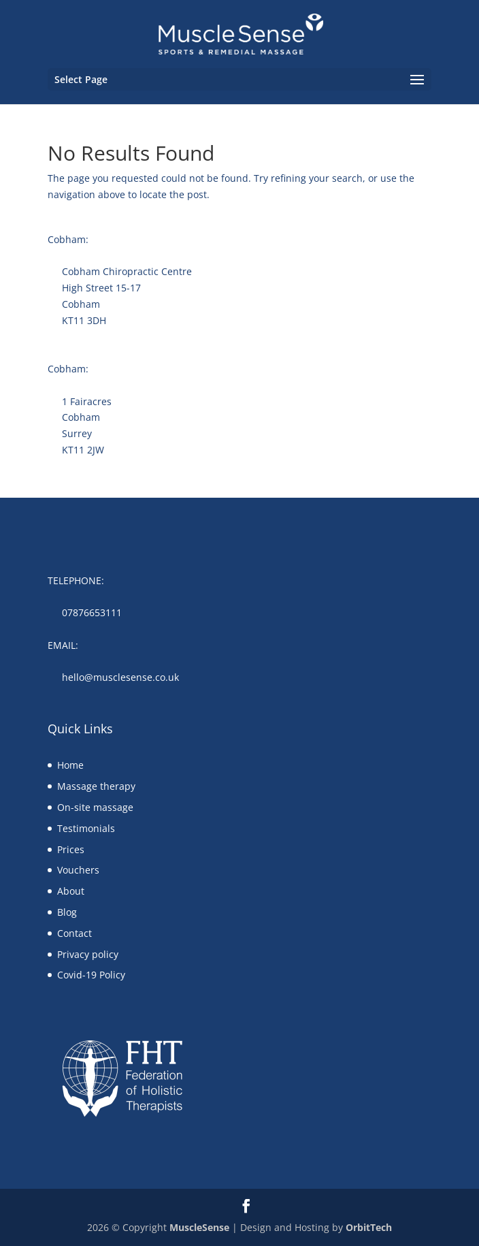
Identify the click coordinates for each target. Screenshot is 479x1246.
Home (70, 764)
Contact (74, 933)
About (70, 890)
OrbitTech (369, 1227)
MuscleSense (199, 1227)
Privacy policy (87, 954)
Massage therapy (96, 786)
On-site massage (95, 807)
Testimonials (86, 828)
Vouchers (78, 869)
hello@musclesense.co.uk (120, 677)
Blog (67, 912)
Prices (70, 849)
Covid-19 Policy (91, 974)
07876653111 (92, 612)
